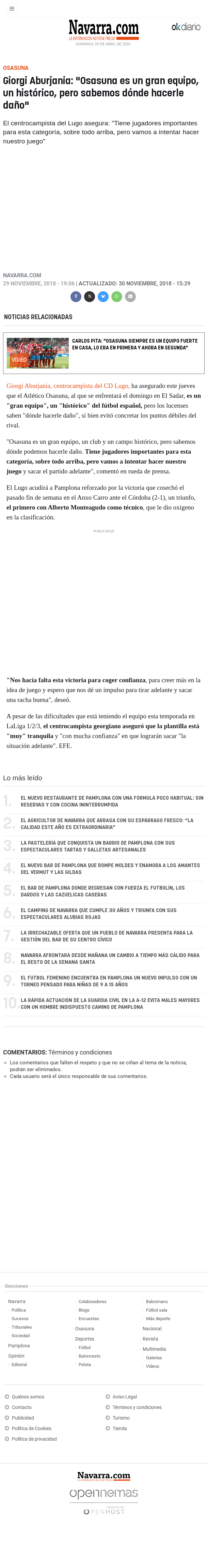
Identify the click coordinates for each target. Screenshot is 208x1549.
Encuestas (89, 1318)
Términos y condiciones (80, 1052)
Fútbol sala (156, 1310)
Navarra (17, 1301)
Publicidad (23, 1418)
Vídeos (152, 1366)
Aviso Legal (125, 1397)
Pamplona (19, 1346)
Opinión (16, 1356)
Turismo (121, 1418)
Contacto (22, 1407)
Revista (150, 1339)
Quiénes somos (28, 1397)
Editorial (19, 1364)
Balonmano (157, 1301)
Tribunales (22, 1327)
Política (19, 1310)
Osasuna (84, 1329)
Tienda (120, 1428)
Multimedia (154, 1349)
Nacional (152, 1329)
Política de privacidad (34, 1439)
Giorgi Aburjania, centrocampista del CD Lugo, (68, 385)
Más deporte (158, 1318)
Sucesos (20, 1318)
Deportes (84, 1339)
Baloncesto (89, 1356)
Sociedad (21, 1335)
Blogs (84, 1310)
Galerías (154, 1357)
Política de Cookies (31, 1428)
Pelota (85, 1364)
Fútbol (85, 1347)
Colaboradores (93, 1301)
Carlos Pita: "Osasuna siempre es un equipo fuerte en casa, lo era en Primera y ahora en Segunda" (135, 344)
